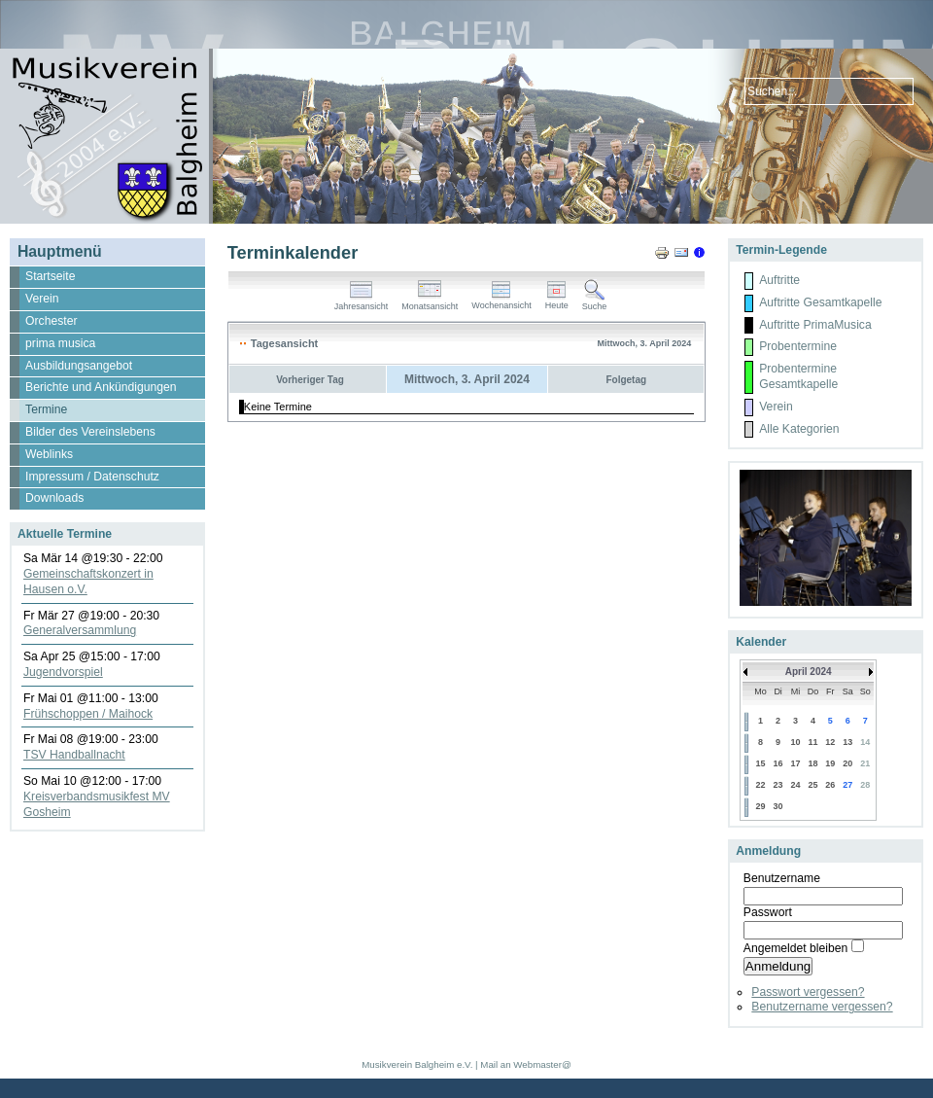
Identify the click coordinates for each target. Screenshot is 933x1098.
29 (760, 806)
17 (796, 763)
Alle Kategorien (799, 429)
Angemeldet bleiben (795, 948)
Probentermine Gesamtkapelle (798, 376)
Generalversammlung (79, 630)
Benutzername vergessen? (821, 1006)
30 (778, 806)
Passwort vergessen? (807, 992)
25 (812, 785)
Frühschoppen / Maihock (88, 714)
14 (865, 742)
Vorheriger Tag (310, 379)
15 (760, 763)
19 (830, 763)
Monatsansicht (429, 302)
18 (812, 763)
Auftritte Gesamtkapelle (820, 302)
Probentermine (798, 346)
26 (830, 785)
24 (796, 785)
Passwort (767, 912)
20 (847, 763)
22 (760, 785)
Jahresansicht (361, 302)
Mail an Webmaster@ (525, 1064)
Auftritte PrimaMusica (815, 325)
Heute (557, 301)
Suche (594, 302)
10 (796, 742)
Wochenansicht (501, 301)
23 (778, 785)
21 (865, 763)
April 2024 (808, 671)
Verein (775, 406)
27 (847, 785)
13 (847, 742)
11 (812, 742)
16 (778, 763)
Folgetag (625, 379)
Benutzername (781, 878)
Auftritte (779, 280)
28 (865, 785)
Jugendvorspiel (63, 672)
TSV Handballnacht (74, 755)
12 (830, 742)
